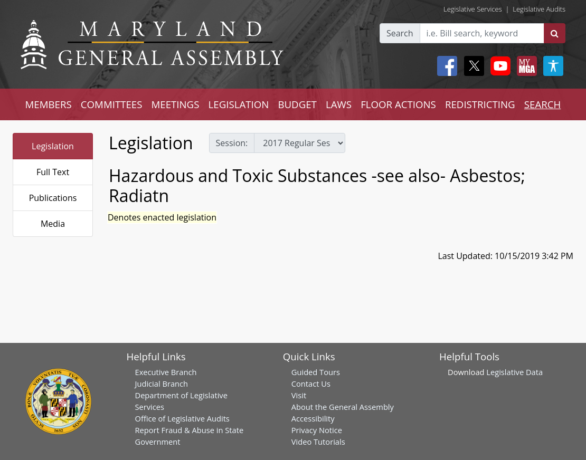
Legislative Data (514, 372)
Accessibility (313, 418)
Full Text (52, 172)
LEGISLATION (239, 104)
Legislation (53, 146)
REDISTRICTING (480, 104)
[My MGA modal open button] (525, 66)
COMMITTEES (112, 104)
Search (399, 33)
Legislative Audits (539, 9)
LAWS (339, 104)
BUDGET (297, 104)
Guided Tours (315, 372)
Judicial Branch (161, 383)
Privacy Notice (316, 430)
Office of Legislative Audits (182, 418)
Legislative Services (472, 9)
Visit (298, 395)
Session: (232, 143)
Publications (53, 198)
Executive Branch (166, 372)
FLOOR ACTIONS (398, 104)
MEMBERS (48, 104)
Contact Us (310, 383)
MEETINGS (176, 104)
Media (53, 223)
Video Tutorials (318, 441)
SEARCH (542, 104)
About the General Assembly (342, 406)
